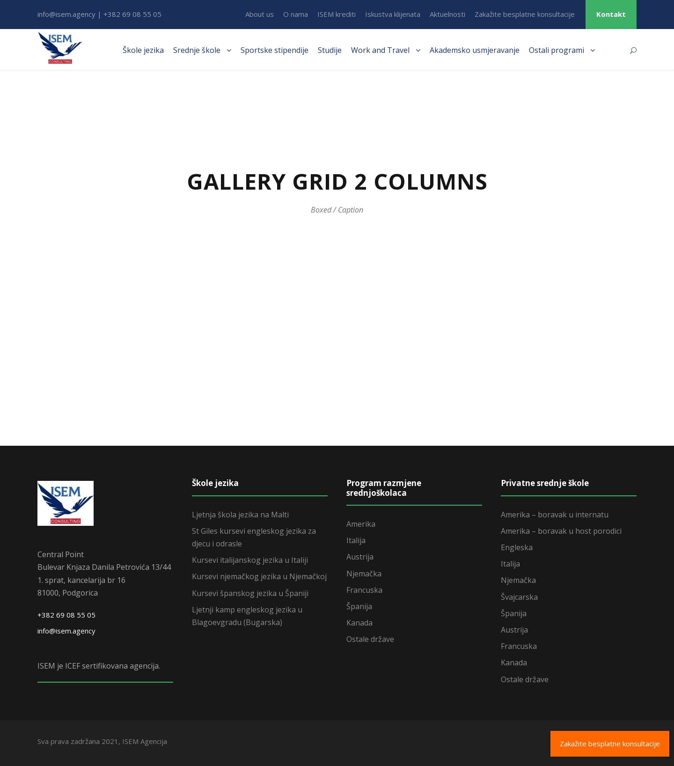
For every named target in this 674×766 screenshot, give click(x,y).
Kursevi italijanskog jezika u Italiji (250, 560)
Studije (330, 50)
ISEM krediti (336, 14)
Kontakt (611, 14)
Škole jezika (143, 50)
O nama (295, 14)
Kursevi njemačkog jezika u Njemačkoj (259, 576)
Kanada (359, 623)
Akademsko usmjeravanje (475, 50)
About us (259, 14)
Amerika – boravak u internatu (554, 514)
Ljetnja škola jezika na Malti (240, 514)
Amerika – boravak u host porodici (561, 531)
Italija (356, 540)
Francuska (364, 590)
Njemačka (363, 573)
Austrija (360, 557)
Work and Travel (380, 50)
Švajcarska (519, 597)
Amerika (360, 524)
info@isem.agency (66, 630)
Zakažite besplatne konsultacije (525, 14)
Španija (359, 606)
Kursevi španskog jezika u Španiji (250, 593)
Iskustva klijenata (392, 14)
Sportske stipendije (274, 50)
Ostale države (370, 639)
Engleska (517, 547)
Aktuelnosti (447, 14)
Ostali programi (556, 50)
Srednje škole (196, 50)
